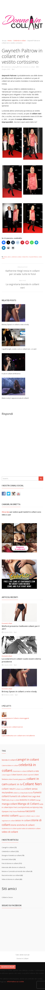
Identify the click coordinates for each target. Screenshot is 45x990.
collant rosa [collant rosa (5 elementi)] (20, 789)
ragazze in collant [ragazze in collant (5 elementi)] (24, 816)
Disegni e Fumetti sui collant (11, 855)
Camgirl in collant (8, 847)
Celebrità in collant (19, 41)
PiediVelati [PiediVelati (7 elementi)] (21, 811)
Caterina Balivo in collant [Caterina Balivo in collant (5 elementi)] (10, 765)
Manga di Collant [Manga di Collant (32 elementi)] (28, 803)
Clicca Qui (5, 512)
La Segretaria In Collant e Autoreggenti (15, 718)
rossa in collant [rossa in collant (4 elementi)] (35, 816)
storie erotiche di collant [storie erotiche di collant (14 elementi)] (23, 825)
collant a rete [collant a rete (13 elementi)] (33, 771)
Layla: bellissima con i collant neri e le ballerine (18, 736)
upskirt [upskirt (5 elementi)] (19, 828)
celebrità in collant (16, 256)
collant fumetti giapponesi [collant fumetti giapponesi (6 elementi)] (17, 779)
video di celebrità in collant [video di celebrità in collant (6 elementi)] (31, 828)
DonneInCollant (7, 623)
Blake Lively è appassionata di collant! (15, 398)
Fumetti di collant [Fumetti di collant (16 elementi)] (18, 796)
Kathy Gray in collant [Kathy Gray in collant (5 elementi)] (12, 800)
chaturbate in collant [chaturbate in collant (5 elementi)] (19, 771)
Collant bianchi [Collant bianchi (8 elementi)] (16, 775)
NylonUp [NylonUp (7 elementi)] (36, 807)
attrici (9, 256)
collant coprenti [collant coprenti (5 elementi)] (28, 775)
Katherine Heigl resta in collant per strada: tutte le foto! (23, 272)
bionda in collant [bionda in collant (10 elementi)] (9, 760)
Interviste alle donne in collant (12, 867)
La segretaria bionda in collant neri (22, 286)
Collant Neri (25, 256)
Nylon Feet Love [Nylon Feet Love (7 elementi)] (15, 807)
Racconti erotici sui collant (11, 875)
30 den (5, 256)
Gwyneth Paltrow (33, 256)
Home (10, 41)
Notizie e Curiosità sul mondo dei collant (16, 871)
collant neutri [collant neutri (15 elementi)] (8, 788)
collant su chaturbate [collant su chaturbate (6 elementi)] (20, 793)
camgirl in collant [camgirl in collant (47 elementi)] (27, 759)
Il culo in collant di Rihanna (11, 374)
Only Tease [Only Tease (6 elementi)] (13, 811)
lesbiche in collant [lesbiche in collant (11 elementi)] (27, 800)
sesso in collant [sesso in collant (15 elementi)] (23, 820)
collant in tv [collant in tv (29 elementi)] (15, 784)
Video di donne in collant (10, 879)
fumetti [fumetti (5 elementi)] (30, 793)
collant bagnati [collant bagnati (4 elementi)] (6, 775)
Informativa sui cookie (15, 981)
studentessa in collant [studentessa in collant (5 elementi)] (9, 828)
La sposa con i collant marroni (12, 727)
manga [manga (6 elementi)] (38, 800)
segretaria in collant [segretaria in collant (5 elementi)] (8, 821)
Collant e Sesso (7, 897)
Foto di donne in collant (27, 67)
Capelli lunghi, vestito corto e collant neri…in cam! (19, 349)
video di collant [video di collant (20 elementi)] (10, 831)
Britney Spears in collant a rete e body (15, 324)
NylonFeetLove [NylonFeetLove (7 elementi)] (26, 807)
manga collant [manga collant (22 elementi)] (9, 803)
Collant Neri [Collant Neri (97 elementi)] (32, 784)
